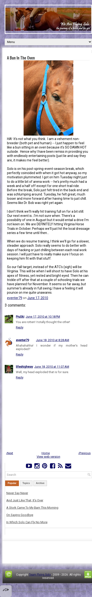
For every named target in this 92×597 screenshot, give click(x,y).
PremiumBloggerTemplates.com (31, 591)
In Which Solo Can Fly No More (26, 522)
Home (46, 453)
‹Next (9, 453)
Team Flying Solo (40, 574)
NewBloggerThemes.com (70, 591)
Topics (26, 483)
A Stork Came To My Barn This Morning (32, 507)
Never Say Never (17, 493)
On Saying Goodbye (19, 515)
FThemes (36, 588)
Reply (19, 327)
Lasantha (73, 588)
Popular (12, 483)
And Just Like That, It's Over (24, 500)
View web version (48, 456)
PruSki (20, 316)
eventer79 (14, 298)
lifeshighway (24, 366)
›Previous (84, 453)
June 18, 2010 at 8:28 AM (52, 340)
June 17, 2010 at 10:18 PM (43, 316)
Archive (40, 483)
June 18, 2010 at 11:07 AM (51, 366)
